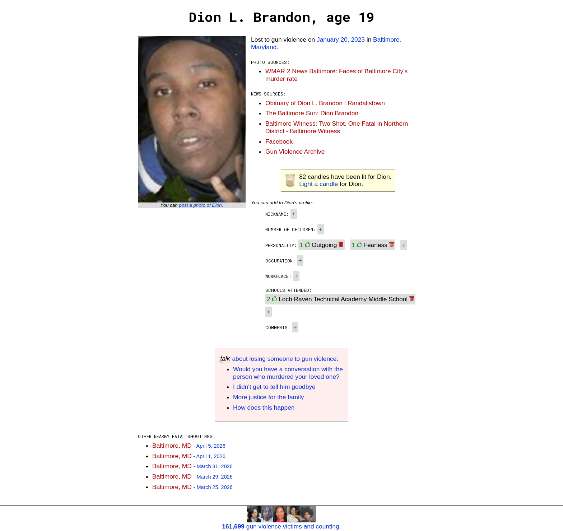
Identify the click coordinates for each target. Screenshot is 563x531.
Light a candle (318, 183)
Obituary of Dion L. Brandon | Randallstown (325, 103)
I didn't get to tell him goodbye (274, 386)
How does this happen (263, 407)
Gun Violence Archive (295, 151)
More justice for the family (268, 397)
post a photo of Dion (200, 205)
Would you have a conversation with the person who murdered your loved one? (288, 372)
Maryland (263, 47)
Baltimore (386, 39)
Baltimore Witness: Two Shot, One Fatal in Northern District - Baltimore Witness (336, 127)
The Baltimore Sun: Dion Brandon (311, 113)
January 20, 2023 (341, 39)
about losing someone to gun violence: (278, 358)
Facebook (279, 141)
